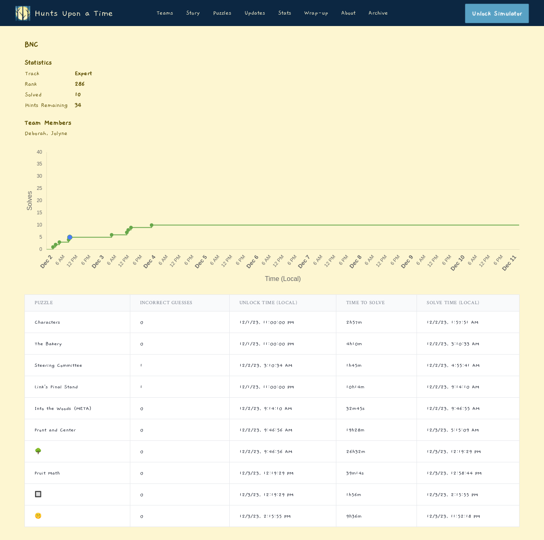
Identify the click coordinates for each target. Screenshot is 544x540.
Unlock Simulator (497, 13)
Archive (378, 13)
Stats (284, 13)
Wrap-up (316, 13)
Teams (164, 13)
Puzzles (222, 13)
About (348, 13)
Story (193, 13)
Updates (254, 13)
